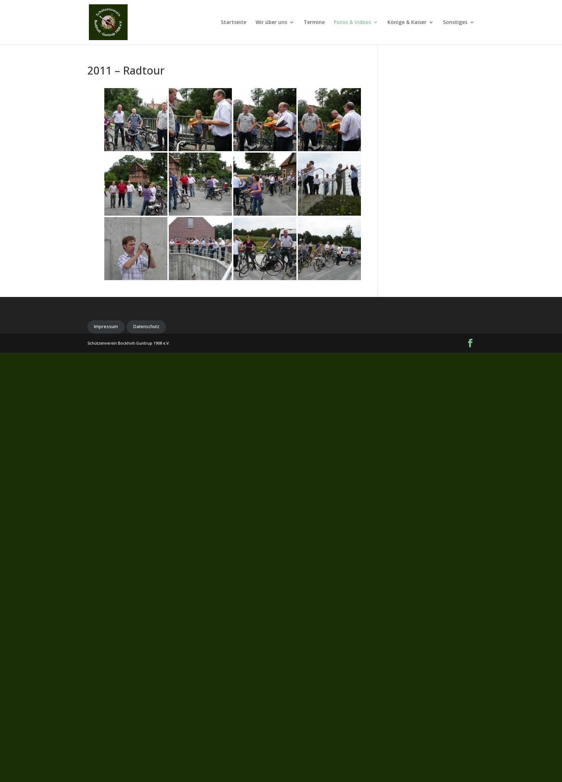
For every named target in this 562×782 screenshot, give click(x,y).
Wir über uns (271, 22)
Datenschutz (146, 326)
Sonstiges (455, 22)
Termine (314, 22)
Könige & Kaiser (407, 22)
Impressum (106, 326)
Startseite (233, 22)
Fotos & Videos (352, 22)
